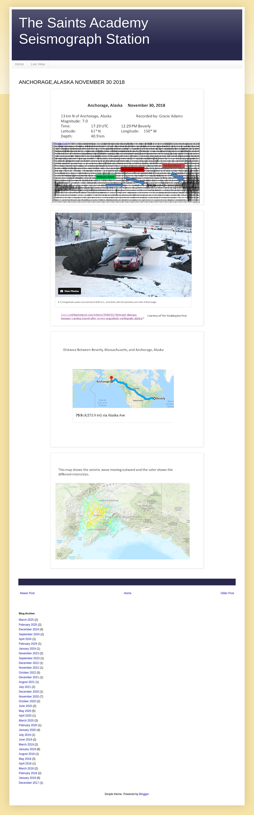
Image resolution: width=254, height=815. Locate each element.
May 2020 (25, 711)
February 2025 (28, 624)
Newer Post (27, 593)
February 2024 (28, 643)
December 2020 (29, 691)
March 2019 (26, 744)
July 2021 (25, 687)
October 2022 (27, 672)
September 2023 (29, 658)
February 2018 (28, 773)
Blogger (144, 794)
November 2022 (29, 667)
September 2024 (29, 634)
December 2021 (29, 677)
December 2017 (29, 782)
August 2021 (27, 682)
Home (19, 64)
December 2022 (29, 663)
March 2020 (26, 720)
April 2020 (25, 715)
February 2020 (28, 725)
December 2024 (29, 629)
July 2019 (25, 735)
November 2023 (29, 653)
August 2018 (27, 754)
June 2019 (25, 739)
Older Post (227, 593)
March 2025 (26, 619)
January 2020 (27, 730)
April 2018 (25, 763)
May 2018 (25, 758)
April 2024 (25, 639)
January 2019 (27, 749)
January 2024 (27, 648)
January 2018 (27, 778)
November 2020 (29, 696)
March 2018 (26, 768)
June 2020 (25, 706)
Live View (38, 64)
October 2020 (27, 701)
